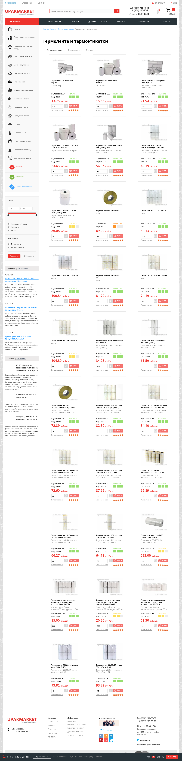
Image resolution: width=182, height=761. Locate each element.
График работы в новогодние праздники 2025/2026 (18, 337)
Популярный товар (19, 224)
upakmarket (143, 740)
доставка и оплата (97, 21)
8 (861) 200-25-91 (18, 756)
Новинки (15, 227)
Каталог (15, 21)
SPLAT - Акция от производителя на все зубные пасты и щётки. (27, 368)
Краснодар (10, 3)
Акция (13, 230)
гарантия (120, 21)
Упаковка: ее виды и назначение (26, 395)
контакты (165, 21)
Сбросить (28, 256)
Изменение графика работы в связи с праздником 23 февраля (22, 279)
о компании (143, 21)
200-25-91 (140, 10)
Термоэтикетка (17, 247)
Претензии (52, 733)
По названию (75, 50)
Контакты (52, 737)
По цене (90, 50)
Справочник (27, 3)
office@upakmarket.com (149, 744)
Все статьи (21, 358)
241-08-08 (139, 8)
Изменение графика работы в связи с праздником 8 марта (22, 308)
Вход (174, 3)
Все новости (22, 268)
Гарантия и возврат (75, 728)
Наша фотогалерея (109, 721)
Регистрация (158, 3)
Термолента (16, 244)
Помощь (75, 21)
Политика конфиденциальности (76, 722)
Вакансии (42, 3)
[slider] (73, 110)
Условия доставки (75, 735)
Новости (51, 725)
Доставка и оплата (75, 731)
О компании (53, 721)
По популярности (55, 50)
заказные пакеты (52, 21)
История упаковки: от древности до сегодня (26, 417)
